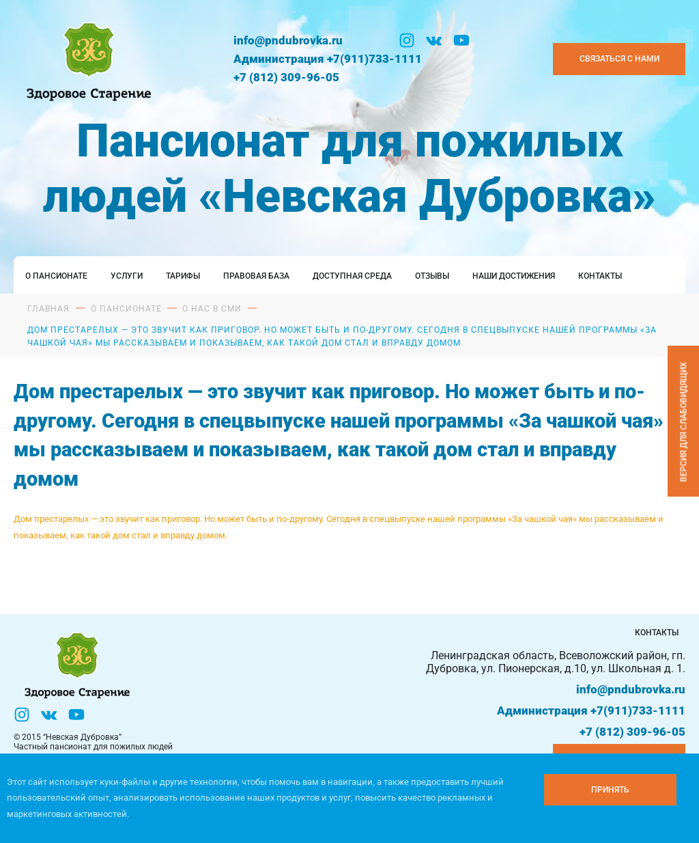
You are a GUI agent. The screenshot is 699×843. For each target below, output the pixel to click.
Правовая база (256, 276)
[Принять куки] (610, 789)
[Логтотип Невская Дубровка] (86, 59)
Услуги (127, 276)
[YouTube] (461, 40)
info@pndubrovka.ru (288, 40)
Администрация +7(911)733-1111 (327, 59)
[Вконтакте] (434, 40)
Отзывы (432, 276)
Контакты (600, 276)
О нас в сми (212, 309)
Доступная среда (352, 276)
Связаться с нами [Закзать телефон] (619, 59)
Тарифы (183, 276)
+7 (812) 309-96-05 (286, 77)
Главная (48, 309)
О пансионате (56, 276)
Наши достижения (513, 276)
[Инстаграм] (407, 40)
